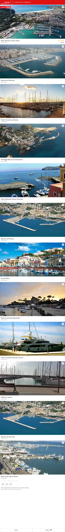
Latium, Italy (4, 42)
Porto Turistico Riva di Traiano (12, 358)
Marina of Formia (7, 239)
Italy (27, 488)
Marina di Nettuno (8, 80)
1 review (62, 42)
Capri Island (7, 489)
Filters (16, 530)
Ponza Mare (5, 278)
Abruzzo (16, 489)
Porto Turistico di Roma (9, 120)
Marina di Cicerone (8, 437)
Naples (20, 489)
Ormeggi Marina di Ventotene (12, 160)
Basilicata (2, 489)
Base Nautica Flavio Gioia (10, 41)
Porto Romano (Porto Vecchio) (12, 199)
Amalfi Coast (12, 489)
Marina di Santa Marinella (10, 318)
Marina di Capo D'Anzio (9, 476)
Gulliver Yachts (6, 397)
